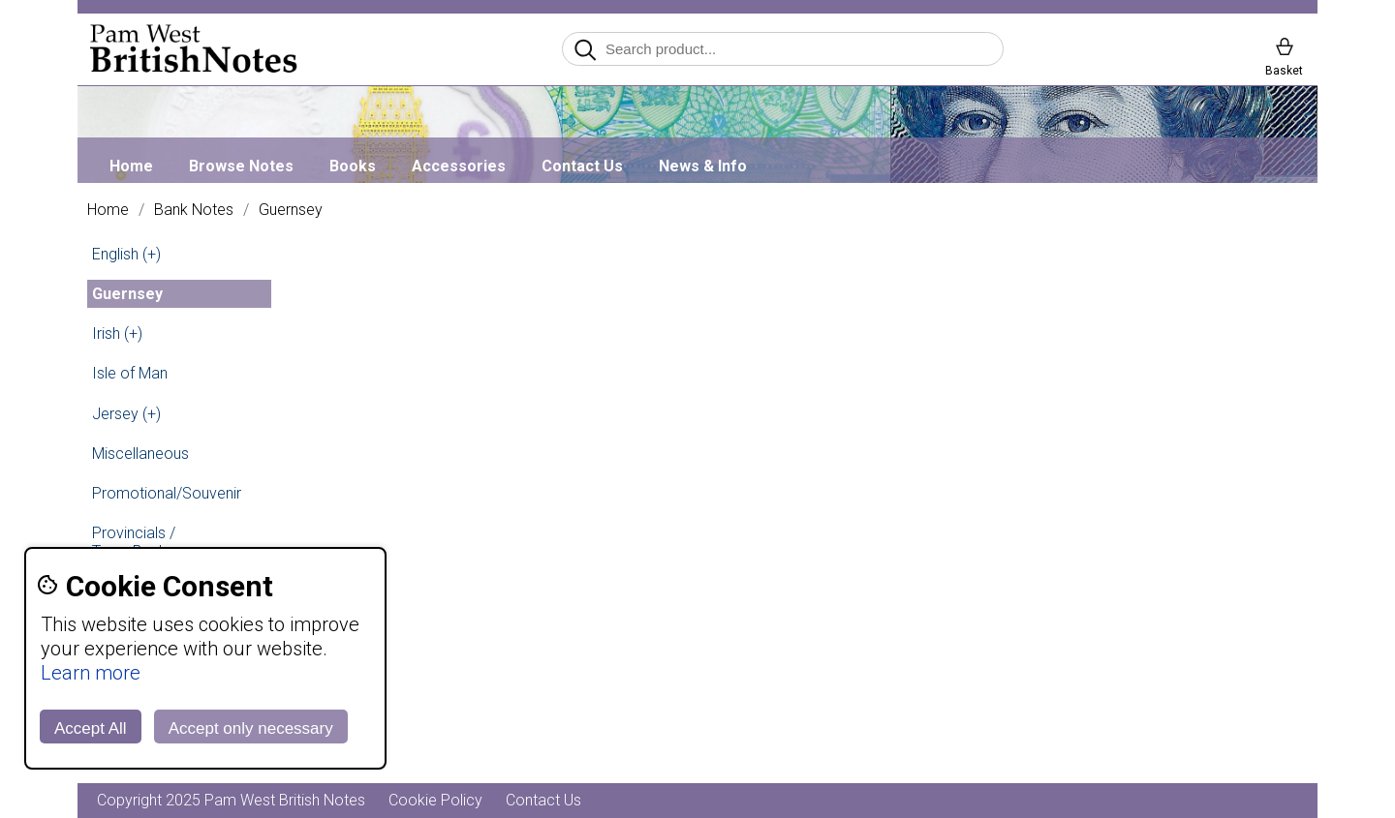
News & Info (703, 166)
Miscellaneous (140, 453)
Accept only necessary (251, 728)
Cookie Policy (435, 800)
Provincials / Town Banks (133, 542)
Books (352, 166)
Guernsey (291, 210)
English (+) (126, 254)
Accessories (459, 166)
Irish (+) (117, 333)
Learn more (90, 672)
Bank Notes (193, 210)
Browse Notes (241, 166)
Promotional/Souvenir (166, 493)
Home (131, 166)
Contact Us (582, 166)
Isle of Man (130, 373)
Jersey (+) (126, 414)
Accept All (90, 728)
